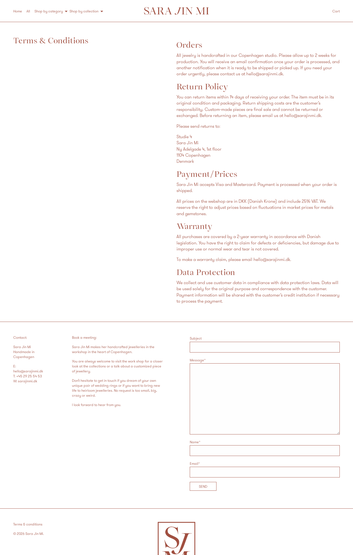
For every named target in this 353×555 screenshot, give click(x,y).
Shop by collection (83, 11)
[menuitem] (19, 11)
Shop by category (48, 11)
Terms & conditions (27, 524)
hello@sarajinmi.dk (264, 73)
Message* (265, 396)
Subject (265, 344)
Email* (265, 469)
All (28, 11)
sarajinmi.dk (27, 381)
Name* (265, 448)
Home (17, 11)
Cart (336, 11)
